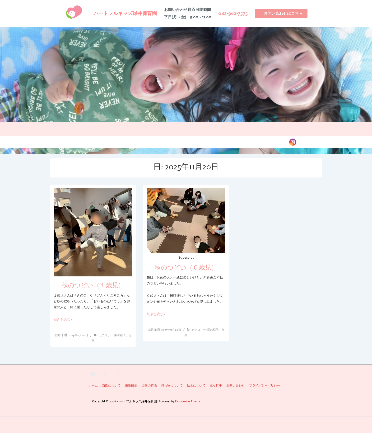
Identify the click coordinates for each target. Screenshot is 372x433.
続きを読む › (63, 319)
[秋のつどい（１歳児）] (78, 335)
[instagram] (118, 374)
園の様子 (245, 142)
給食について (186, 142)
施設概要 (139, 142)
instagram (305, 142)
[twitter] (105, 374)
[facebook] (93, 374)
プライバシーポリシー (264, 385)
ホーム (64, 142)
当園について (88, 142)
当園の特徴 (115, 142)
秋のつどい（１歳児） (93, 285)
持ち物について (218, 142)
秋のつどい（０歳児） (186, 267)
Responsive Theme (187, 401)
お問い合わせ (271, 142)
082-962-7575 (233, 13)
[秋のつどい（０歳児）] (171, 329)
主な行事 (161, 142)
